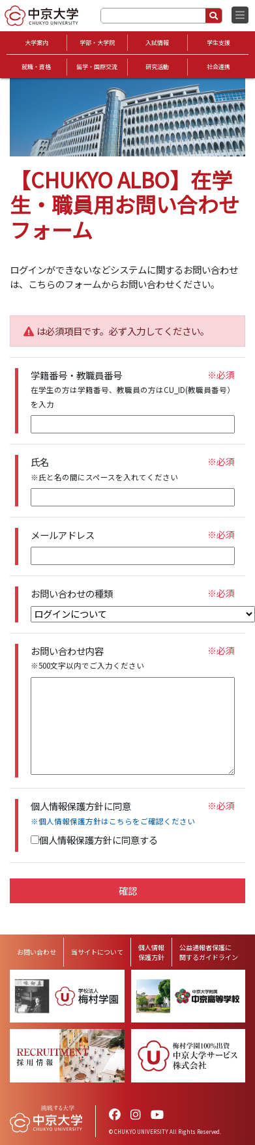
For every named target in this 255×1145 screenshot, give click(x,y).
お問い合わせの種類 (72, 593)
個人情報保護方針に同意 (113, 813)
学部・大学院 (97, 42)
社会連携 (218, 67)
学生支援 (218, 42)
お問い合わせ (36, 952)
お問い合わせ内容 (87, 658)
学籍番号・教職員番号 (133, 389)
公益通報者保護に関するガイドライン (208, 952)
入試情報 (157, 42)
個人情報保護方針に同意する (94, 840)
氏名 (104, 469)
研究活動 (157, 67)
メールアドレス (63, 535)
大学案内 (36, 42)
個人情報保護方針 (151, 952)
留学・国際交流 (96, 67)
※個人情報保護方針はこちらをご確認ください (113, 821)
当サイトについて (97, 952)
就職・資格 (36, 67)
